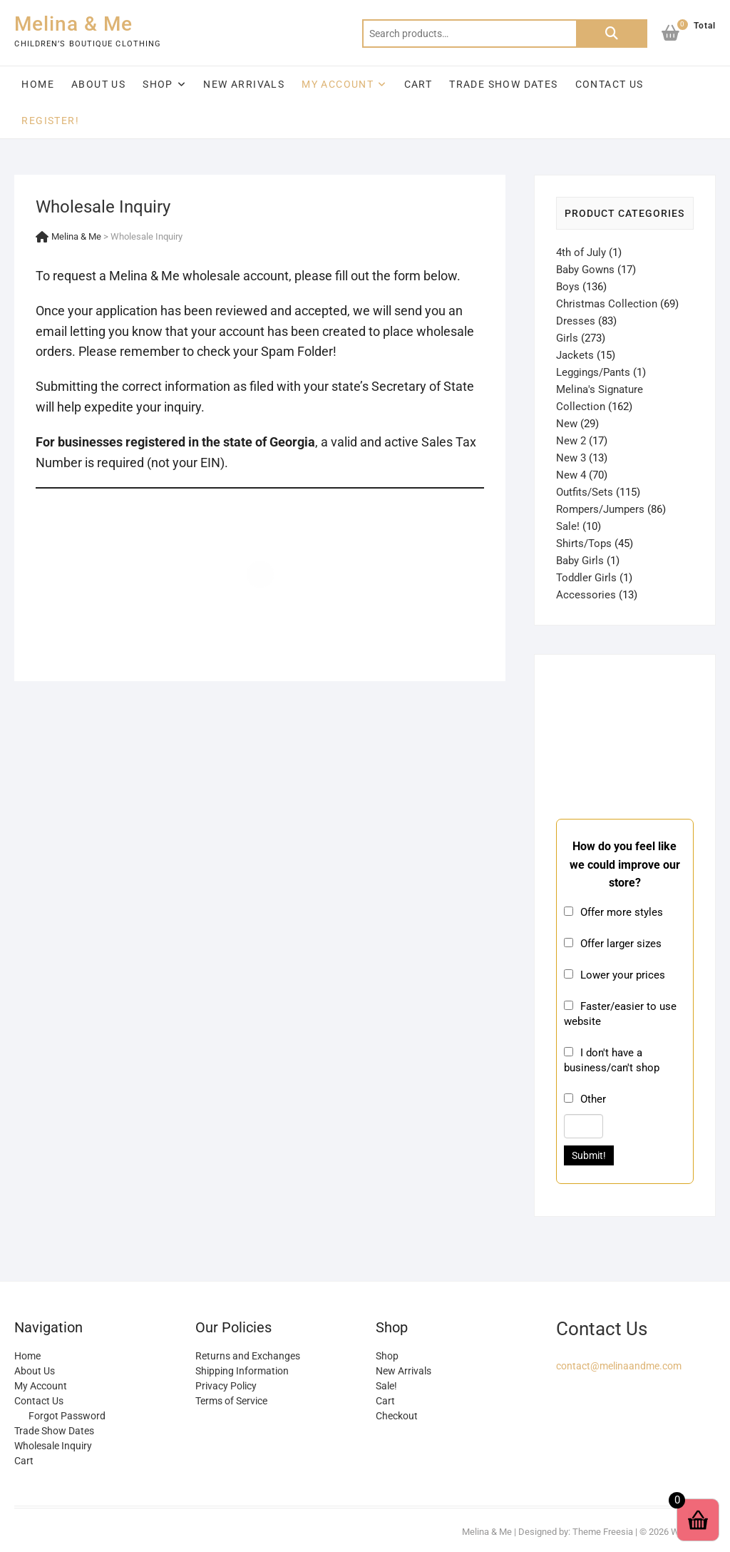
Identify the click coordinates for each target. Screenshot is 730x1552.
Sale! (386, 1386)
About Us (98, 84)
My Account (338, 84)
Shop (158, 84)
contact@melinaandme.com (619, 1366)
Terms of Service (231, 1400)
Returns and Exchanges (247, 1356)
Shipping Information (242, 1371)
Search (611, 33)
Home (37, 84)
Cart (418, 84)
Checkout (397, 1415)
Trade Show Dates (503, 84)
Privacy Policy (226, 1386)
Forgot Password (67, 1415)
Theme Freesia (602, 1531)
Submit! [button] (589, 1155)
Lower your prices (622, 975)
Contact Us (609, 84)
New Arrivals (243, 84)
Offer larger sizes (621, 943)
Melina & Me (73, 24)
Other (593, 1099)
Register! (50, 120)
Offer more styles (621, 912)
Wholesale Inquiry (53, 1445)
